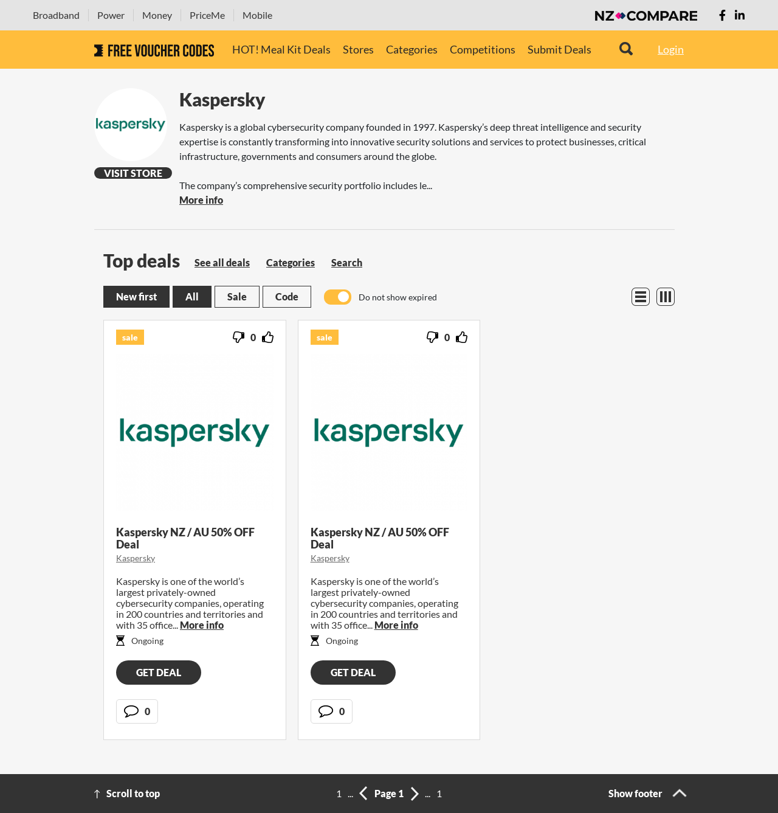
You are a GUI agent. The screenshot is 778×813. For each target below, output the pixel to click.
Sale (237, 296)
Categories (412, 49)
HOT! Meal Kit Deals (281, 49)
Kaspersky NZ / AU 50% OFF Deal (185, 538)
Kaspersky (135, 558)
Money (157, 15)
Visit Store (133, 173)
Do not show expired (398, 297)
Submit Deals (559, 49)
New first (136, 296)
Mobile (257, 15)
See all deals (222, 262)
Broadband (56, 15)
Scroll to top (133, 793)
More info (201, 200)
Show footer (635, 793)
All (192, 296)
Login (671, 49)
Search (346, 262)
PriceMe (207, 15)
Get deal (158, 672)
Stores (358, 49)
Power (111, 15)
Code (286, 296)
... (350, 793)
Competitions (482, 49)
